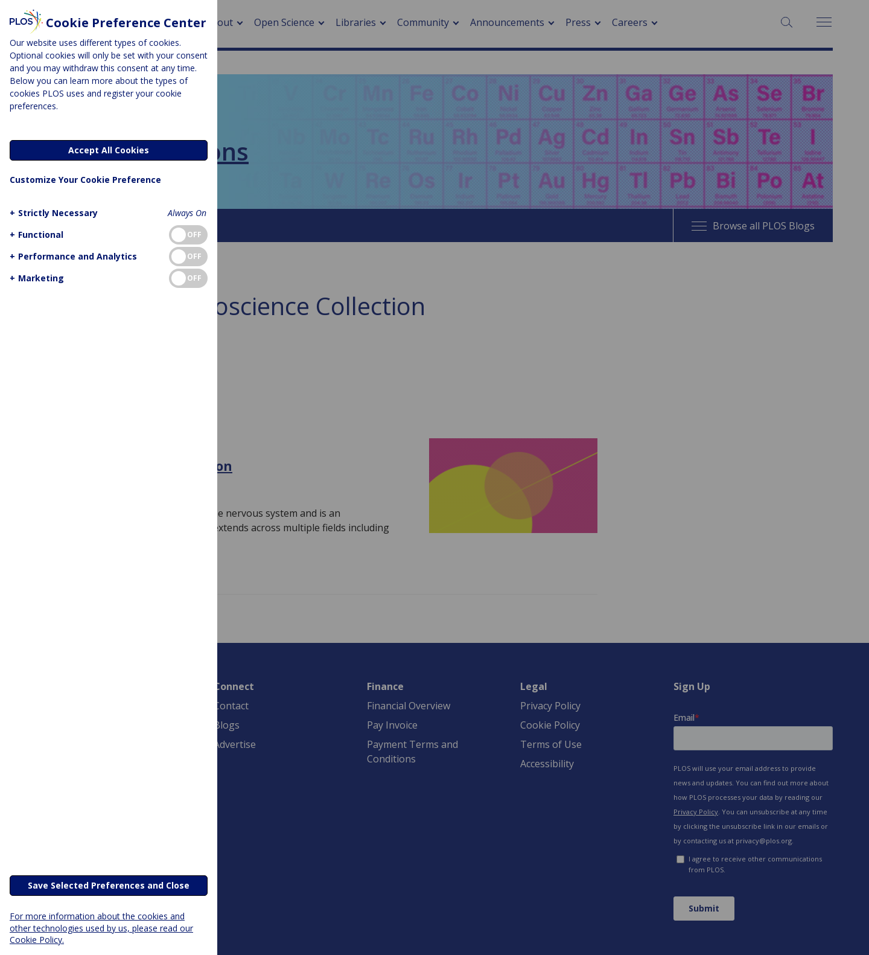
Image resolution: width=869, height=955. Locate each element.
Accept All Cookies (108, 150)
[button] (52, 213)
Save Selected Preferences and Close (108, 885)
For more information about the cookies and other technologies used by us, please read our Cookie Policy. (101, 927)
